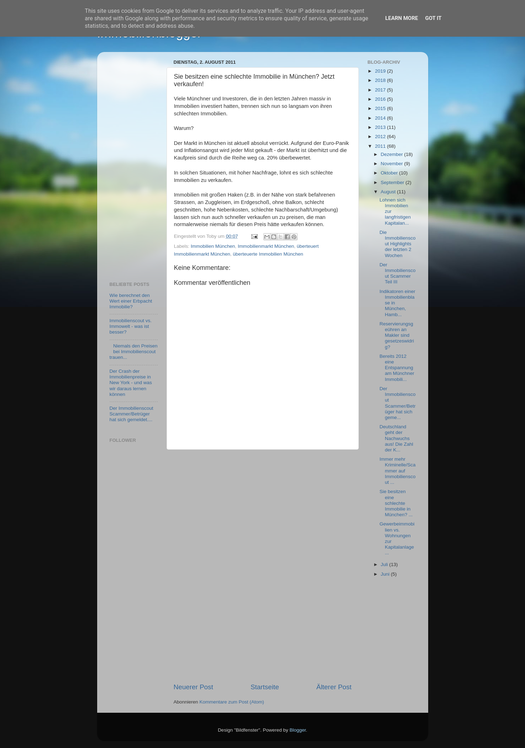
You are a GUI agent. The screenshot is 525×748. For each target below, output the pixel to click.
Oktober (390, 173)
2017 (381, 90)
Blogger (298, 730)
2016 (381, 99)
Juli (385, 564)
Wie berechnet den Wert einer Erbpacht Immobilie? (131, 301)
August (389, 191)
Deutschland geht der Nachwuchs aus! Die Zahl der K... (396, 438)
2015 (381, 108)
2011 (381, 146)
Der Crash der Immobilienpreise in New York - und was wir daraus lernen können (131, 382)
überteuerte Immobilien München (268, 254)
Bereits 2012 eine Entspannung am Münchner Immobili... (396, 368)
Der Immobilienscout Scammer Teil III (397, 273)
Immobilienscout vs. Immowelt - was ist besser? (131, 326)
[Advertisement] (262, 566)
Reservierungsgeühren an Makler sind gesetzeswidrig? (396, 335)
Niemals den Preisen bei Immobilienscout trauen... (134, 351)
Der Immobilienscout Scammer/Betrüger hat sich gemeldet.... (131, 414)
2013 (381, 127)
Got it (433, 18)
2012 (381, 136)
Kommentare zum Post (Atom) (231, 702)
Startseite (265, 687)
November (392, 163)
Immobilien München (213, 246)
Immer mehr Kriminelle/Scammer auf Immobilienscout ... (397, 470)
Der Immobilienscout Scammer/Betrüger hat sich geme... (397, 403)
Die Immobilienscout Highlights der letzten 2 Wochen (397, 244)
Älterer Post (334, 687)
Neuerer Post (193, 687)
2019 (381, 71)
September (393, 182)
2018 (381, 80)
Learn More (401, 18)
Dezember (392, 154)
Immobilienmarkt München (266, 246)
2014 (381, 118)
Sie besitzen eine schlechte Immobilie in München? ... (396, 503)
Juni (386, 574)
